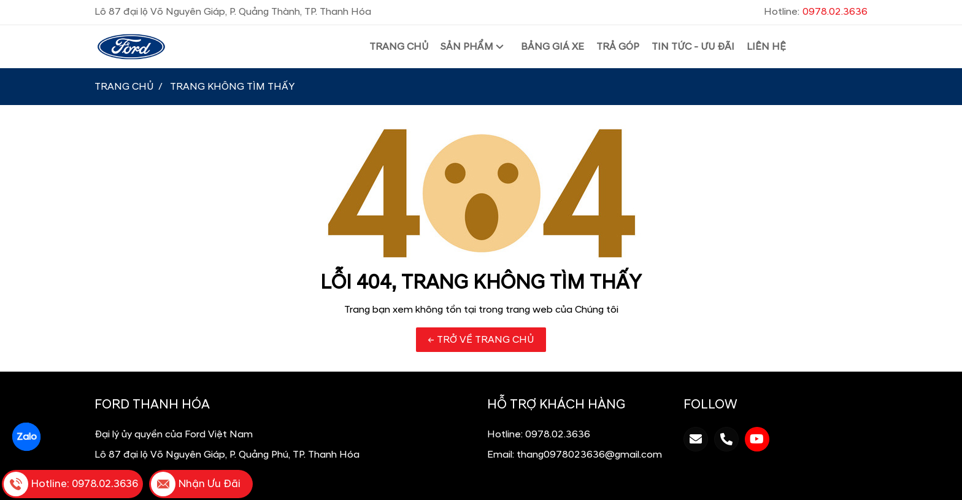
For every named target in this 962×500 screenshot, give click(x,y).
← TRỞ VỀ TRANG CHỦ (481, 340)
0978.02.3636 (557, 434)
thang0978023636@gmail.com (589, 454)
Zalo (26, 437)
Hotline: (816, 12)
